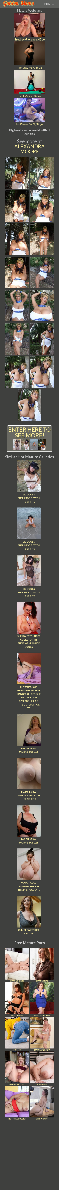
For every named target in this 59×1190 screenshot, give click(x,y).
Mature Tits (42, 965)
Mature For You (42, 1034)
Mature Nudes (17, 965)
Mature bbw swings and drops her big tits (28, 795)
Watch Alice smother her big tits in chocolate (29, 886)
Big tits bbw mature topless (28, 750)
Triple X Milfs (17, 999)
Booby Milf (42, 1068)
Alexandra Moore (29, 149)
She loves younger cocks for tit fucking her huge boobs (28, 641)
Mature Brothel (17, 1068)
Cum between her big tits (28, 932)
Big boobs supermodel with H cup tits (29, 498)
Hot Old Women (42, 999)
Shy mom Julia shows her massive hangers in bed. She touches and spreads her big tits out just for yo (29, 697)
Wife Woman (42, 1103)
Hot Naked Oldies (17, 1103)
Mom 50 (17, 1034)
